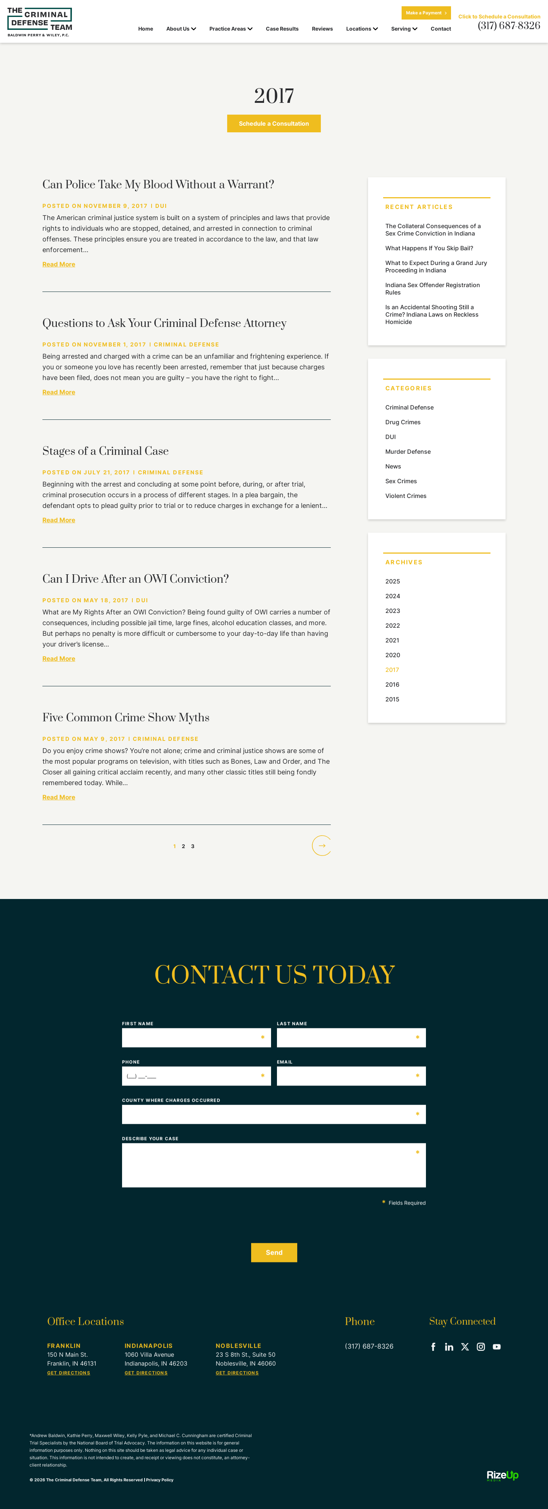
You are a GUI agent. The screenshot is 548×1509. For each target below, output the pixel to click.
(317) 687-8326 (509, 26)
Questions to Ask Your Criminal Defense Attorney (164, 324)
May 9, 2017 (104, 738)
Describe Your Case (271, 1144)
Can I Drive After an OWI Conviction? (135, 579)
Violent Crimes (406, 495)
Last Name (348, 1029)
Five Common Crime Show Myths (125, 718)
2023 (392, 610)
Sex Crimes (401, 481)
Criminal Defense (187, 344)
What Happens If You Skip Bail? (429, 248)
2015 (392, 699)
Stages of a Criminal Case (105, 452)
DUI (161, 205)
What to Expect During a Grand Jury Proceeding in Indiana (436, 266)
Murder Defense (408, 451)
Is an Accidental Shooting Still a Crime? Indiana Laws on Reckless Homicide (432, 314)
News (393, 466)
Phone (194, 1067)
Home (145, 28)
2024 (392, 596)
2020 (392, 655)
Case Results (282, 28)
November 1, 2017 (115, 344)
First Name (194, 1029)
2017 (392, 669)
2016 (392, 684)
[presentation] (178, 1221)
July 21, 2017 (107, 472)
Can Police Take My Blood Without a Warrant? (158, 185)
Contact (441, 28)
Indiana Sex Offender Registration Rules (432, 288)
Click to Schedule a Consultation (499, 16)
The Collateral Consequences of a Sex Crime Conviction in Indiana (433, 229)
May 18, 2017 (106, 600)
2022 (392, 625)
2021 (392, 640)
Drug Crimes (403, 422)
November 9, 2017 (116, 205)
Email (348, 1067)
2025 (392, 581)
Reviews (322, 28)
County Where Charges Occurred (271, 1106)
